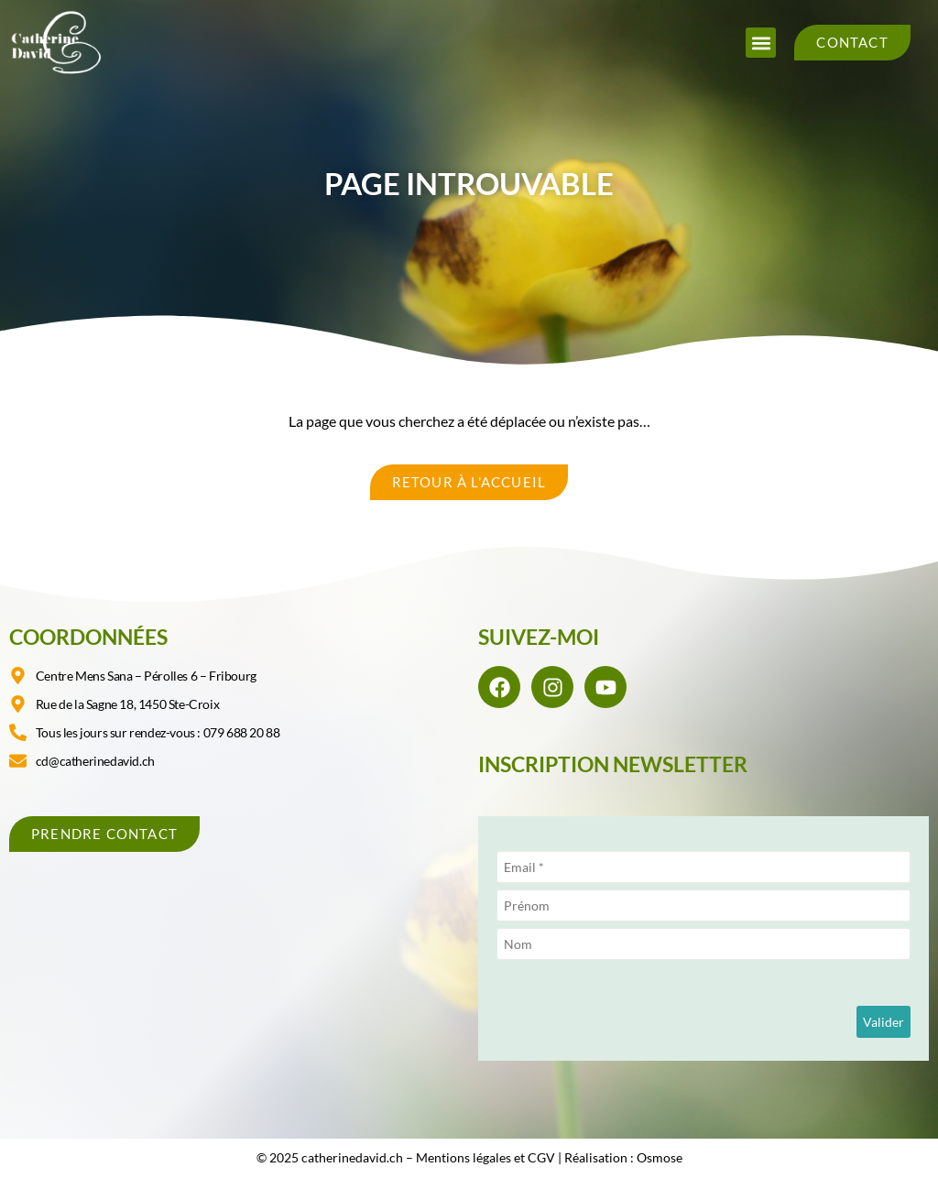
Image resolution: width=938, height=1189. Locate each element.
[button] (761, 42)
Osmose (659, 1157)
